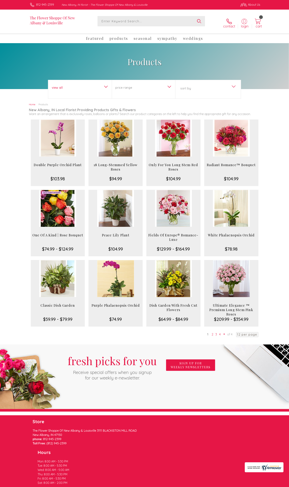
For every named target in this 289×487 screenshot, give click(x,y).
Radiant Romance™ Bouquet (231, 162)
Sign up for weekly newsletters (190, 362)
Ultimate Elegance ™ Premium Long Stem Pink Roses (231, 306)
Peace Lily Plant (115, 232)
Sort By (185, 85)
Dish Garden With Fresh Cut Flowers (173, 304)
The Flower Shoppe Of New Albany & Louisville (52, 20)
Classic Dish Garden (58, 302)
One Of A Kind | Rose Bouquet (57, 232)
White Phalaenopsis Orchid (231, 232)
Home (32, 101)
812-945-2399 (45, 4)
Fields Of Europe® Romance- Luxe (173, 234)
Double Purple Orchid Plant (58, 162)
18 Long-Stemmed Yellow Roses (115, 164)
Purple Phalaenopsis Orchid (116, 302)
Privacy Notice (201, 483)
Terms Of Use (179, 483)
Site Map (250, 483)
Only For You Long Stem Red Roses (173, 164)
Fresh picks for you (112, 364)
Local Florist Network (228, 483)
